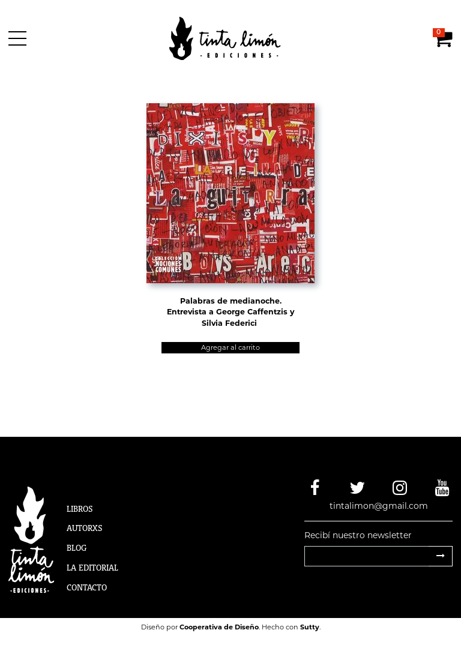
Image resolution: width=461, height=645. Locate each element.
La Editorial (92, 567)
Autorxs (85, 528)
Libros (80, 509)
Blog (76, 548)
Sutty (309, 627)
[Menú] (19, 38)
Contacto (87, 587)
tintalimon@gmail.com (379, 506)
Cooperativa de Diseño (219, 627)
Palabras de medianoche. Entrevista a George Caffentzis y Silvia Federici (230, 312)
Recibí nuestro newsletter (358, 535)
